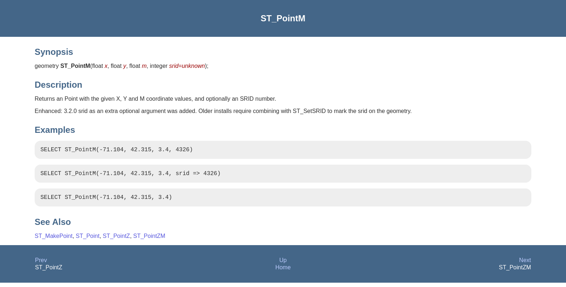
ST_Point (88, 240)
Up (283, 264)
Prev (41, 264)
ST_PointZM (149, 240)
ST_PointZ (116, 240)
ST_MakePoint (54, 240)
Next (525, 264)
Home (283, 272)
